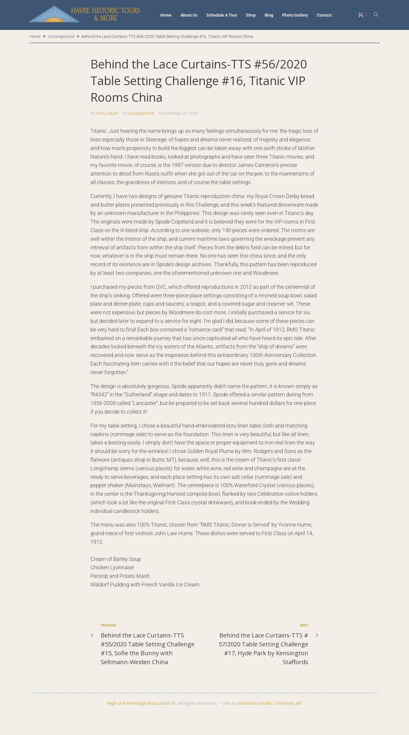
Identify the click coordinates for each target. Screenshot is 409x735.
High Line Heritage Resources (138, 703)
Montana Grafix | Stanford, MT (270, 703)
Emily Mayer (107, 113)
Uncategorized (61, 36)
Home (35, 36)
